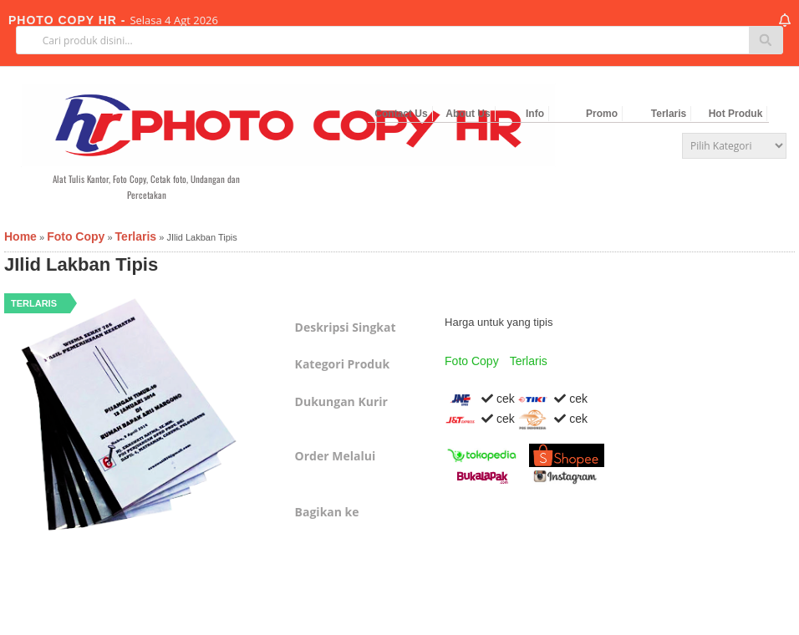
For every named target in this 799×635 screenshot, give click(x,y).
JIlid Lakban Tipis (81, 264)
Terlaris (668, 113)
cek (480, 398)
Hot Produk (736, 113)
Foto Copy (472, 361)
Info (535, 113)
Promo (602, 113)
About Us (467, 113)
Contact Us (400, 113)
